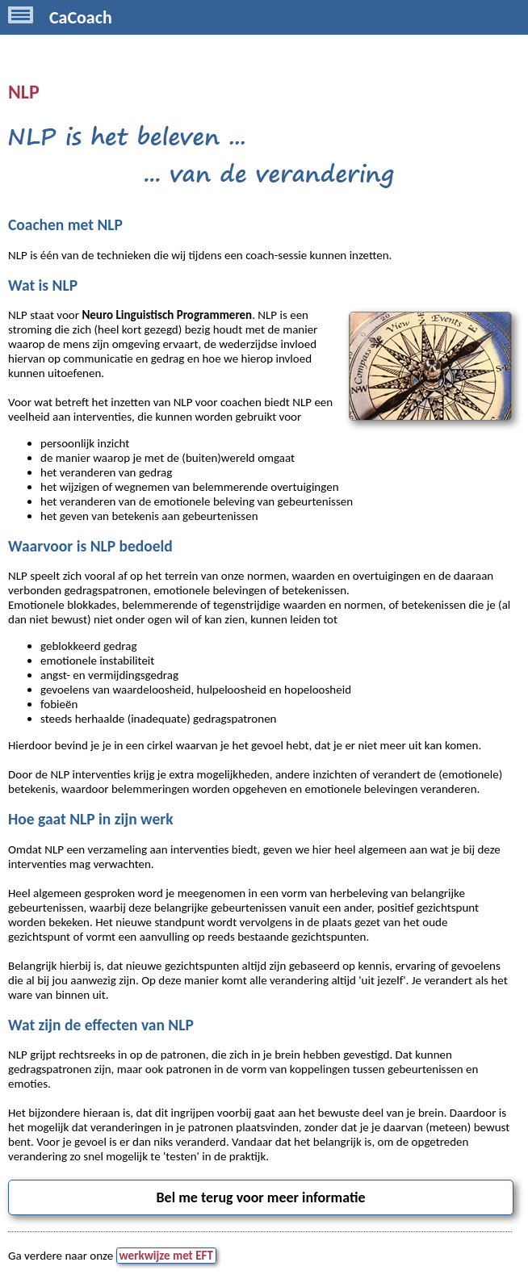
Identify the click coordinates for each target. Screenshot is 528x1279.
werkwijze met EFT (166, 1255)
